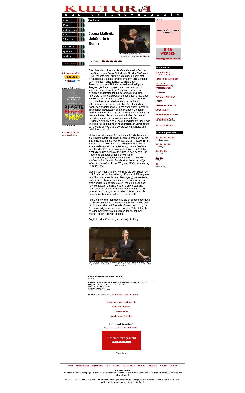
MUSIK (141, 366)
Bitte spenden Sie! (71, 73)
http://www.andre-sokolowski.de (121, 302)
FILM (108, 366)
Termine (173, 366)
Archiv (163, 366)
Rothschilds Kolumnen (167, 79)
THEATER (152, 366)
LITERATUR (129, 366)
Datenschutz (82, 366)
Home (70, 366)
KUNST (116, 366)
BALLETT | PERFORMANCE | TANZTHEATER (164, 85)
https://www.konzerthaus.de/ (125, 294)
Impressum (97, 366)
